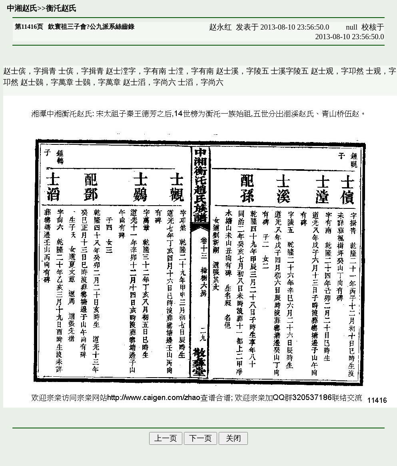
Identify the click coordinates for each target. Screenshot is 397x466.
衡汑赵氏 (61, 8)
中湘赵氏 (22, 8)
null (351, 27)
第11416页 (29, 26)
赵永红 (220, 27)
